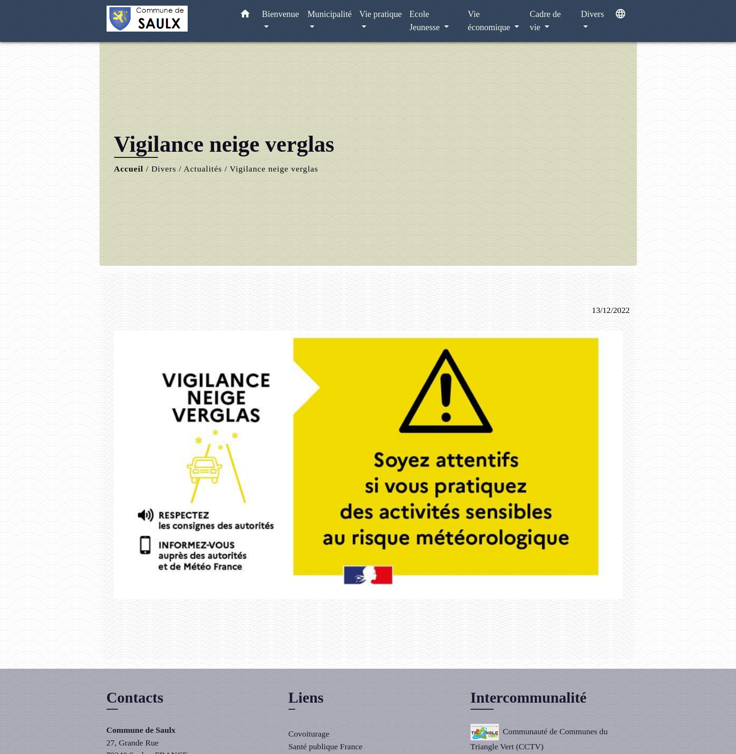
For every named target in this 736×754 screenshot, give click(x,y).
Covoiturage (309, 733)
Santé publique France (326, 746)
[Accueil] (165, 21)
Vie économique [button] (490, 20)
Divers (163, 168)
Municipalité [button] (329, 14)
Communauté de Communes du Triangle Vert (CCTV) (539, 737)
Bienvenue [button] (280, 14)
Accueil (129, 168)
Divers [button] (592, 14)
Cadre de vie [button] (545, 20)
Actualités (203, 168)
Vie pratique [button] (380, 14)
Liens (306, 697)
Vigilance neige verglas (274, 168)
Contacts (135, 697)
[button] (245, 15)
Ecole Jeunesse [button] (425, 20)
